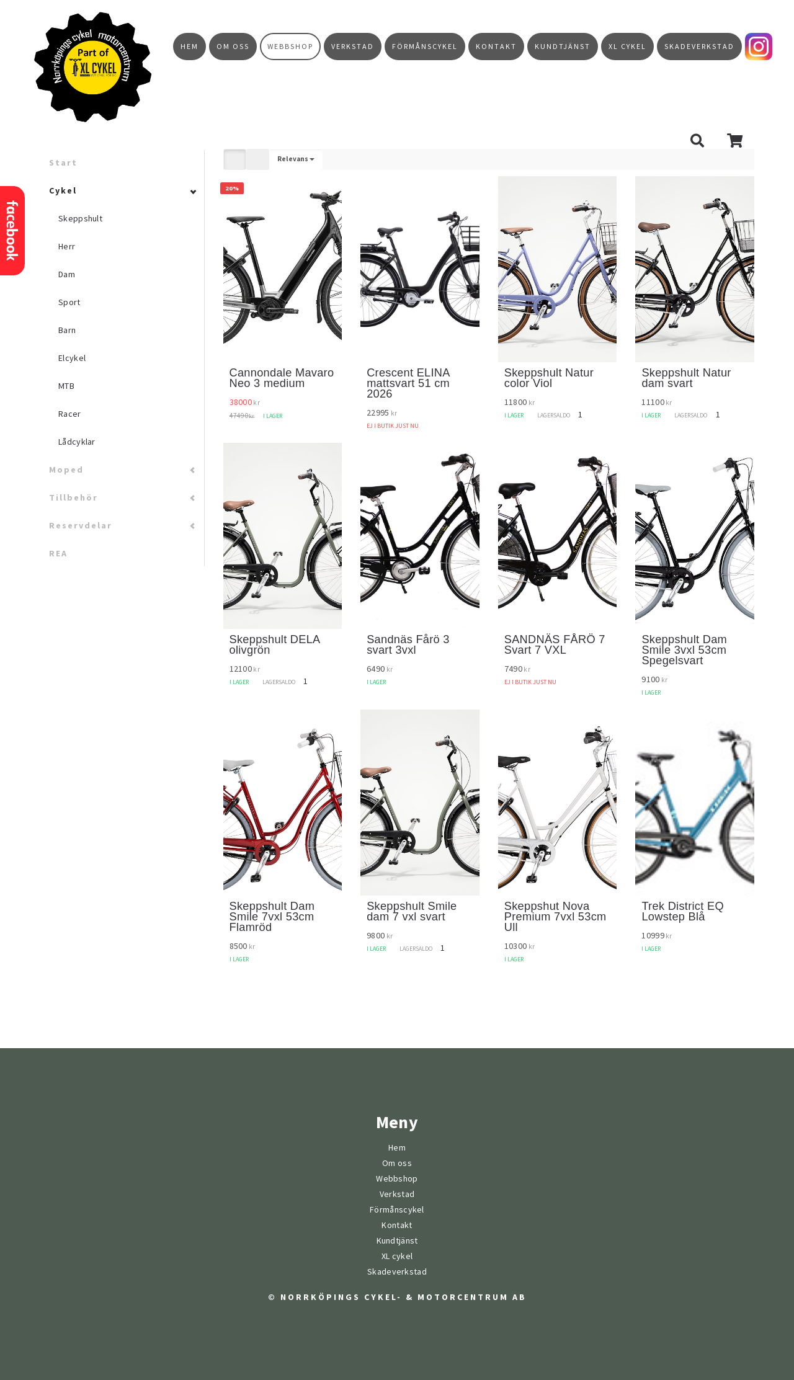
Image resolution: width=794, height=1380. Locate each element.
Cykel (63, 191)
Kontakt (496, 46)
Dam (66, 274)
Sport (69, 302)
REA (58, 553)
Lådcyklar (77, 442)
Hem (189, 46)
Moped (66, 470)
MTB (66, 386)
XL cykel (627, 46)
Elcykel (72, 358)
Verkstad (352, 46)
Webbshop (290, 46)
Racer (69, 414)
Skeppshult (80, 219)
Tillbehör (73, 498)
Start (63, 163)
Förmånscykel (425, 46)
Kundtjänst (563, 46)
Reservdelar (80, 526)
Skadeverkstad (699, 46)
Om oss (232, 46)
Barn (67, 330)
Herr (66, 246)
